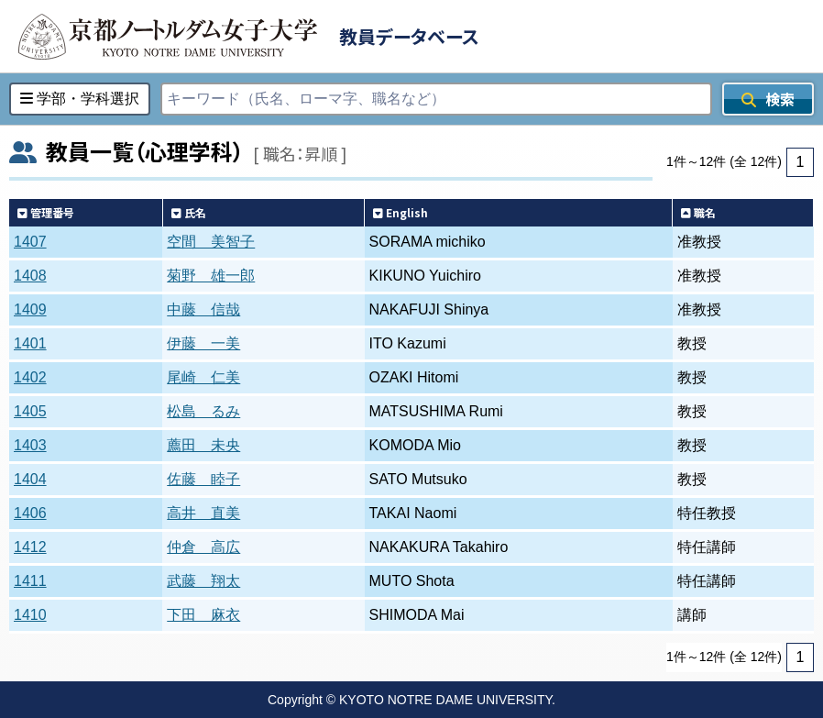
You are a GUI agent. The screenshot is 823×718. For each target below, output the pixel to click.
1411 (30, 581)
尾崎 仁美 (203, 377)
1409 (30, 309)
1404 (30, 479)
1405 (30, 411)
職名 (698, 212)
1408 (30, 275)
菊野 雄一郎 (211, 275)
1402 (30, 377)
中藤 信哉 (203, 309)
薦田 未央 (203, 445)
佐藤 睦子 (203, 479)
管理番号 (45, 212)
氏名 (188, 212)
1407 (30, 241)
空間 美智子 (211, 241)
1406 (30, 513)
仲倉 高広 (203, 547)
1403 (30, 445)
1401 (30, 343)
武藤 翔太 (203, 581)
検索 (768, 99)
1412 (30, 547)
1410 (30, 615)
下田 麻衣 (203, 615)
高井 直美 (203, 513)
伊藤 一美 (203, 343)
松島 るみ (203, 411)
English (400, 212)
